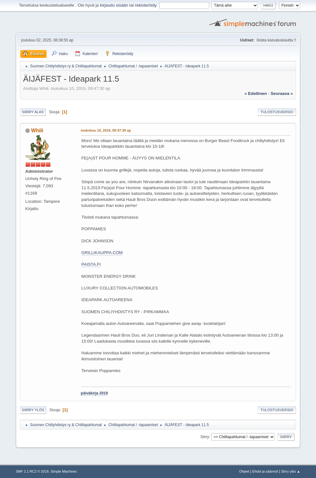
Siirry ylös (33, 410)
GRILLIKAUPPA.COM (102, 252)
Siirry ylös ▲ (290, 471)
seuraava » (282, 93)
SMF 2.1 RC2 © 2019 (32, 471)
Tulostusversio (277, 112)
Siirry (204, 436)
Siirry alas (33, 112)
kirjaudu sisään (114, 5)
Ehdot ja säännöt (265, 471)
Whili (37, 130)
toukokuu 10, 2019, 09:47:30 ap (106, 130)
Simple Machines (64, 471)
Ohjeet (244, 471)
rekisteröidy (145, 5)
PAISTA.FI (91, 264)
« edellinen (256, 93)
